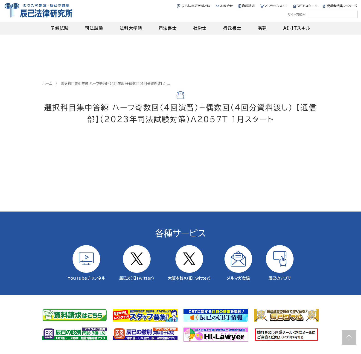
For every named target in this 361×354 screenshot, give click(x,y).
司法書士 (168, 28)
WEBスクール (307, 6)
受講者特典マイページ (342, 6)
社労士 (200, 28)
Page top (349, 337)
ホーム (47, 83)
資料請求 (248, 6)
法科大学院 (130, 28)
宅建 (262, 28)
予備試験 (59, 28)
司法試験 (94, 28)
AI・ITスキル (297, 28)
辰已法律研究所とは (195, 6)
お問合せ (226, 6)
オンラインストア (276, 6)
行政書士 (232, 28)
